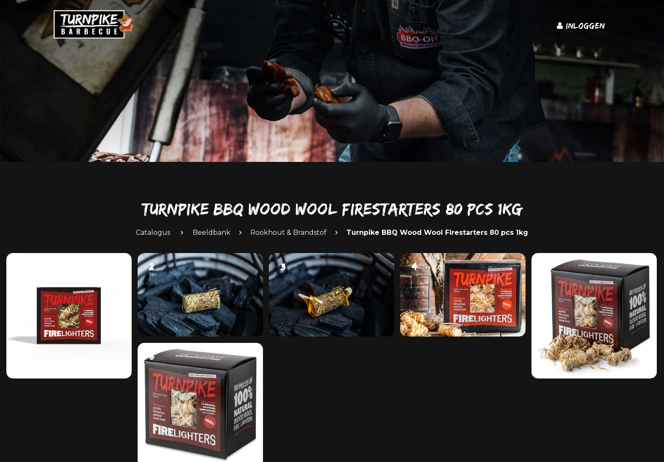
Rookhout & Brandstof (288, 232)
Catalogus (153, 232)
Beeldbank (211, 232)
